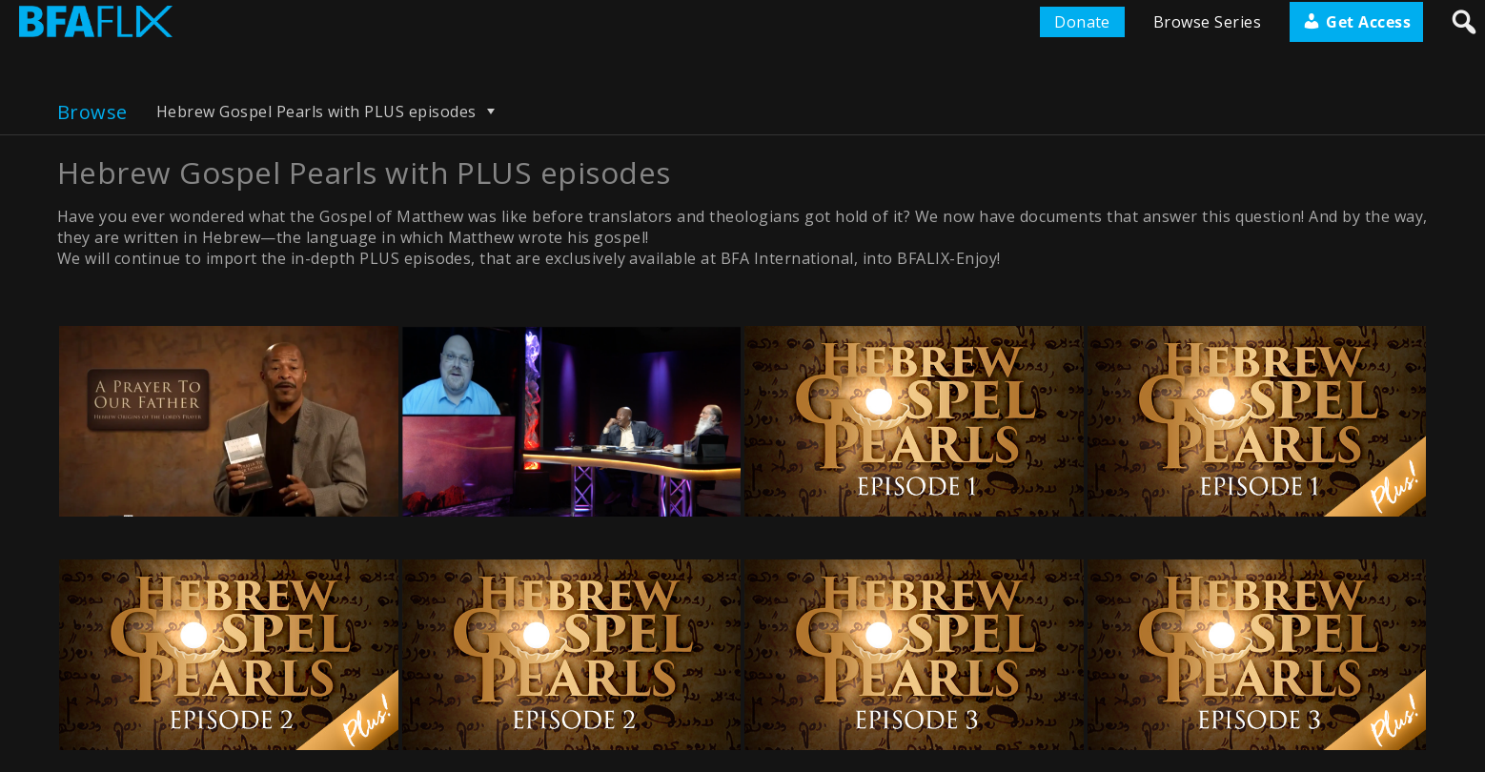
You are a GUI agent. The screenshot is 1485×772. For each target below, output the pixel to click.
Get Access (1356, 21)
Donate (1082, 21)
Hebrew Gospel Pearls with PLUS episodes (328, 111)
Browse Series (1207, 21)
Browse (92, 112)
